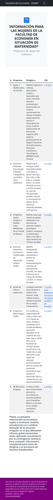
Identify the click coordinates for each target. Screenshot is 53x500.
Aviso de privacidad (13, 496)
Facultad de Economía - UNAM (22, 3)
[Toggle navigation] (44, 3)
